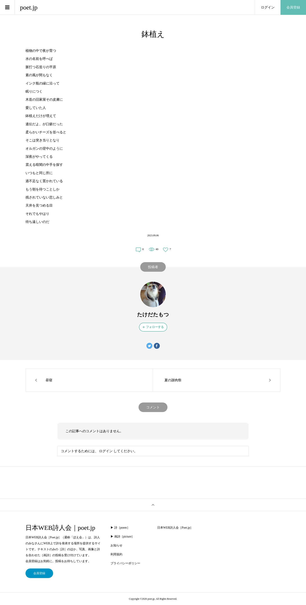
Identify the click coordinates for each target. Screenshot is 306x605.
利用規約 (116, 554)
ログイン (268, 7)
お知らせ (116, 545)
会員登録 (293, 7)
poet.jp (29, 7)
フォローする (155, 327)
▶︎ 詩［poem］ (120, 527)
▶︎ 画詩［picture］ (122, 536)
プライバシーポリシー (125, 563)
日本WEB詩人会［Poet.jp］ (175, 527)
